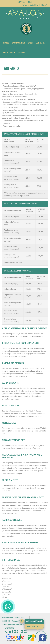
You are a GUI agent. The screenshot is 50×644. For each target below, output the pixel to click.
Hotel (6, 43)
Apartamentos (18, 43)
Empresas (40, 43)
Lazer (30, 43)
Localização (9, 53)
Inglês (30, 2)
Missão (44, 5)
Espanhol (21, 2)
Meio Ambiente (35, 5)
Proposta (25, 5)
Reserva (21, 53)
